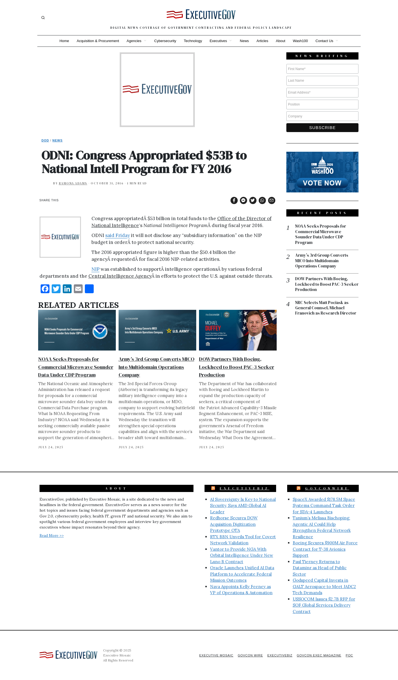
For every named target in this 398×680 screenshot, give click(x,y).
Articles (263, 41)
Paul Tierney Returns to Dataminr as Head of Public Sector (320, 568)
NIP (95, 269)
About (281, 41)
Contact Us (325, 41)
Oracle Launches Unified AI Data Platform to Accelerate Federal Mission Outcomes (242, 574)
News (244, 41)
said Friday (117, 235)
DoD (45, 140)
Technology (193, 41)
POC (349, 655)
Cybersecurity (165, 41)
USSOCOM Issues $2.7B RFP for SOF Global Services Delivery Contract (324, 605)
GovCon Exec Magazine (318, 655)
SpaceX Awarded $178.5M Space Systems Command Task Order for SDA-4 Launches (324, 505)
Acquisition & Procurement (97, 41)
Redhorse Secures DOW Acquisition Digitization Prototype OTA (234, 524)
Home (64, 41)
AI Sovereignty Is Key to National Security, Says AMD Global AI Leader (243, 505)
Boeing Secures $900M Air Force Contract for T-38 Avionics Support (325, 549)
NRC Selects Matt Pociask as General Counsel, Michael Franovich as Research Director (325, 308)
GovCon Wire (249, 655)
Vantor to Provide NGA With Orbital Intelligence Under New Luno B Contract (241, 555)
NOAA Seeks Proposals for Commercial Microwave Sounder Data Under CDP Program (75, 367)
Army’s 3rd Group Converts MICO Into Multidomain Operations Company (156, 367)
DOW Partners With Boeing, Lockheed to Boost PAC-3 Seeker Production (236, 367)
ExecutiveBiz (244, 488)
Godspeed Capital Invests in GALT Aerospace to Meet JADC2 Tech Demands (324, 586)
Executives (218, 41)
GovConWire (327, 488)
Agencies (133, 41)
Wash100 (300, 41)
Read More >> (52, 535)
